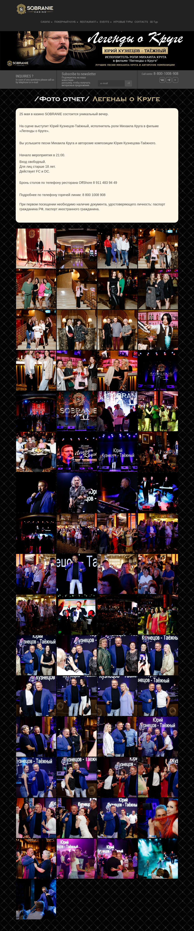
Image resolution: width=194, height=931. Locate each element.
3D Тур (154, 22)
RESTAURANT (89, 22)
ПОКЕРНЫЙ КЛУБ (66, 22)
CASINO (46, 22)
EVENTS (106, 22)
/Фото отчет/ (62, 98)
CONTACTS (141, 22)
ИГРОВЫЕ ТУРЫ (123, 22)
